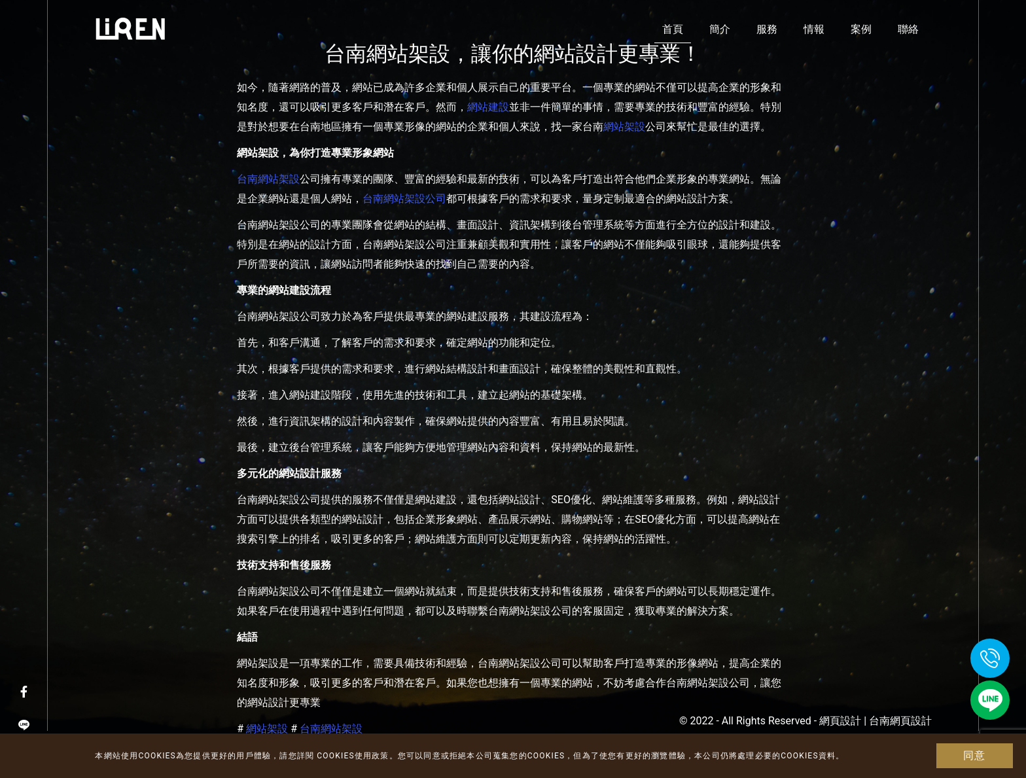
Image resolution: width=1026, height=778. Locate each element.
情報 (814, 29)
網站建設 (488, 107)
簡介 (719, 29)
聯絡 (908, 29)
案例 (861, 29)
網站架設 (624, 126)
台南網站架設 (268, 179)
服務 (766, 29)
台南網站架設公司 (404, 198)
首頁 (672, 29)
